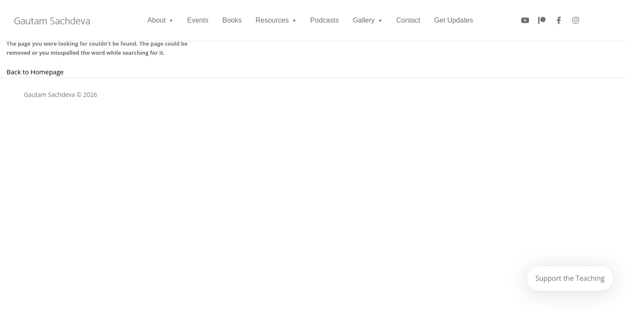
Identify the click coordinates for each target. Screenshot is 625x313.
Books (231, 20)
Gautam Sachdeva (52, 22)
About (157, 20)
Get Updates (453, 20)
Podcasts (324, 20)
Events (197, 20)
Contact (408, 20)
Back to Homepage (35, 71)
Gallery (364, 20)
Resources (272, 20)
